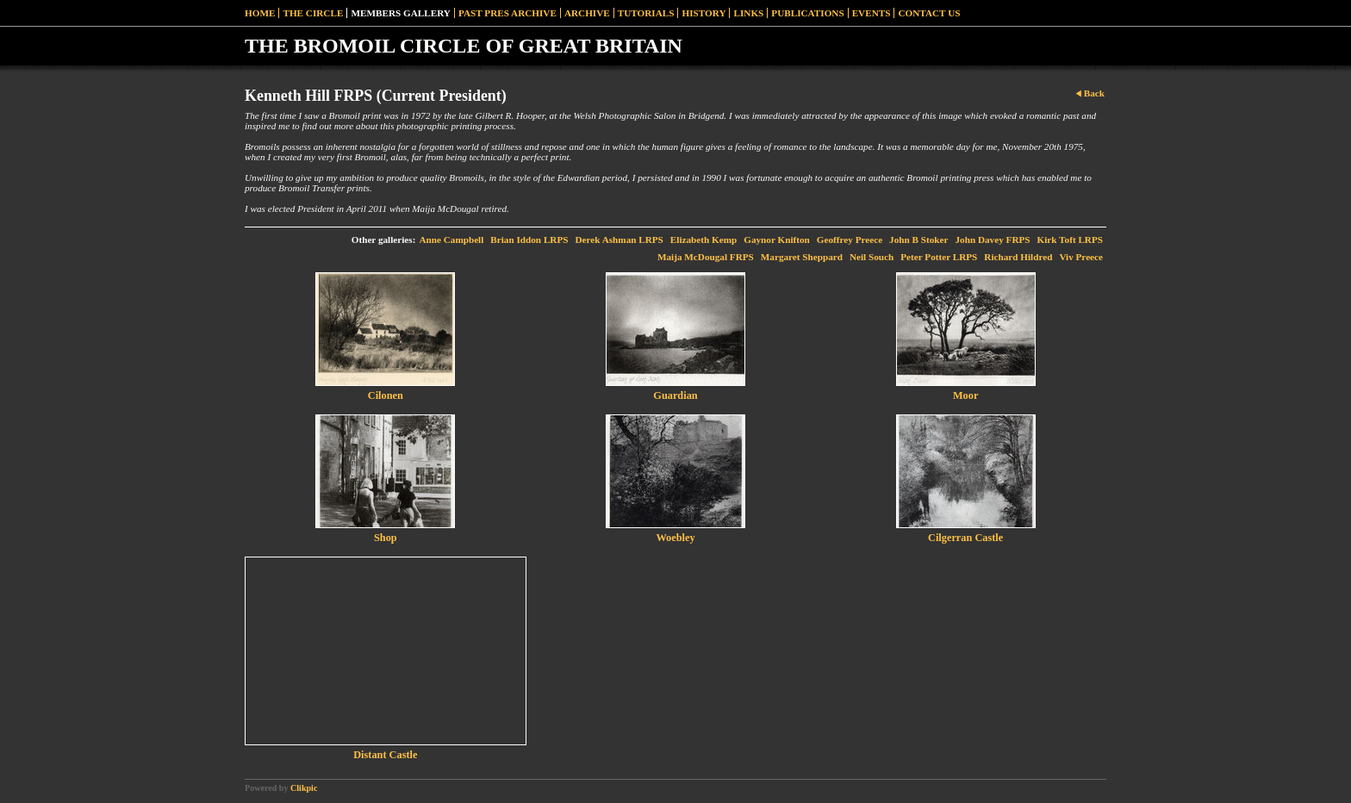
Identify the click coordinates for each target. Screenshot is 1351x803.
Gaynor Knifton (777, 239)
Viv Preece (1081, 257)
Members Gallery (401, 13)
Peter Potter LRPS (938, 257)
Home (260, 13)
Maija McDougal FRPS (705, 257)
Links (748, 13)
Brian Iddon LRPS (529, 239)
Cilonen (385, 395)
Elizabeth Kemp (703, 239)
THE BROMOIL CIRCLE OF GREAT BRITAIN (463, 45)
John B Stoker (918, 239)
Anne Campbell (451, 239)
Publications (807, 13)
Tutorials (646, 13)
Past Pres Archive (507, 13)
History (703, 13)
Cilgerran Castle (965, 538)
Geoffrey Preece (849, 239)
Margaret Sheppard (802, 257)
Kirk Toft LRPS (1070, 239)
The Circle (313, 13)
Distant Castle (385, 755)
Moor (965, 395)
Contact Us (929, 13)
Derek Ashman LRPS (619, 239)
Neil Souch (871, 257)
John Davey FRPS (993, 239)
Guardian (675, 395)
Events (871, 13)
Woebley (675, 538)
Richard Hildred (1018, 257)
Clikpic (303, 788)
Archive (587, 13)
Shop (385, 538)
